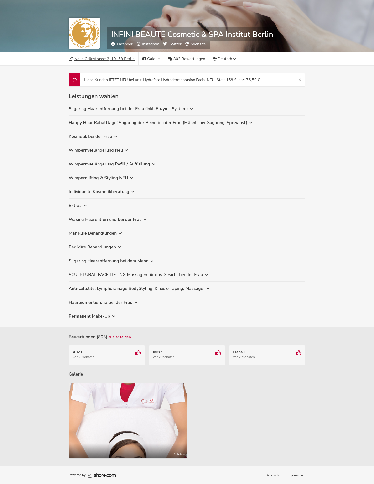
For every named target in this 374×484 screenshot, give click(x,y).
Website (195, 44)
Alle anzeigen (119, 337)
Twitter (172, 44)
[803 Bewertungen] (186, 58)
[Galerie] (151, 58)
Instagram (148, 44)
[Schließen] (300, 79)
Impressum (295, 475)
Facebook (122, 44)
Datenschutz (274, 475)
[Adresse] (102, 58)
